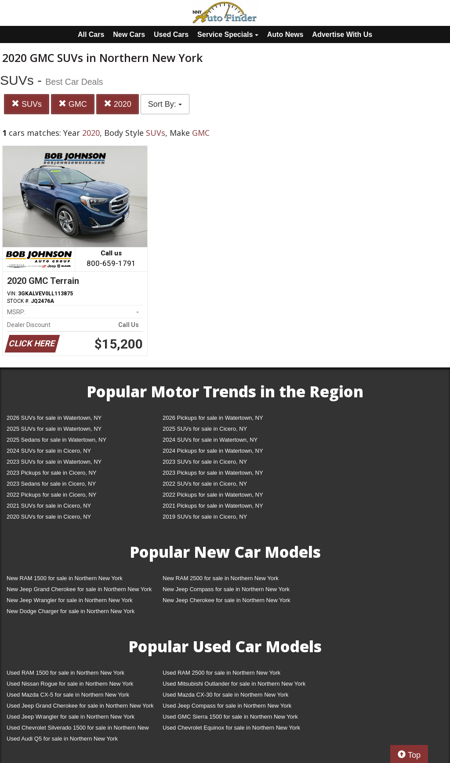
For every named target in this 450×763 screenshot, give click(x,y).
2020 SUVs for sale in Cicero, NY (49, 516)
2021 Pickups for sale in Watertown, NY (213, 505)
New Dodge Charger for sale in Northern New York (70, 611)
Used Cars (171, 34)
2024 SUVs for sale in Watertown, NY (210, 439)
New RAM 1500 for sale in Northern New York (65, 578)
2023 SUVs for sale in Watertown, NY (54, 461)
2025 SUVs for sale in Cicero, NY (205, 428)
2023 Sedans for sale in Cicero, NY (51, 483)
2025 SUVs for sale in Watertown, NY (54, 428)
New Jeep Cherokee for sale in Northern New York (226, 600)
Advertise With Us (342, 34)
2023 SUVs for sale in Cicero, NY (205, 461)
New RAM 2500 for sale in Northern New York (221, 578)
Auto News (285, 34)
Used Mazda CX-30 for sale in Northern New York (225, 694)
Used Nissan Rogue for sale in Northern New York (70, 683)
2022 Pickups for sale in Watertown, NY (213, 494)
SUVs (26, 104)
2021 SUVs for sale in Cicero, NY (49, 505)
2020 (117, 104)
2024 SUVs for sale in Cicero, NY (49, 450)
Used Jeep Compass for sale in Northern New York (227, 705)
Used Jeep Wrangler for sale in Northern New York (70, 716)
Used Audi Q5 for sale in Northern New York (62, 738)
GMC (72, 104)
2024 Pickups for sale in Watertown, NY (213, 450)
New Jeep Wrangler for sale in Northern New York (70, 600)
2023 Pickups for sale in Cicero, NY (51, 472)
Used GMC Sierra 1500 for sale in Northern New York (230, 716)
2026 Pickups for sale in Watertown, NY (213, 417)
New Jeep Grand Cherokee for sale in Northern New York (79, 589)
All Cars (91, 34)
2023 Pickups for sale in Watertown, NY (213, 472)
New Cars (129, 34)
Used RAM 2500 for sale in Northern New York (221, 672)
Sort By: (165, 104)
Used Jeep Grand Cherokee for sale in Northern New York (80, 705)
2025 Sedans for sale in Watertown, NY (56, 439)
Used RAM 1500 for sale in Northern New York (65, 672)
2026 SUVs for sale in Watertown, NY (54, 417)
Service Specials (227, 34)
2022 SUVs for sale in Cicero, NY (205, 483)
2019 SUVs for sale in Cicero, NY (205, 516)
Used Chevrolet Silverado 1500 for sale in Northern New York (78, 729)
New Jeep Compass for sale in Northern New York (226, 589)
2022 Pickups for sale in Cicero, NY (51, 494)
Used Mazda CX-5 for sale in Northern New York (68, 694)
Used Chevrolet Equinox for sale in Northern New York (231, 727)
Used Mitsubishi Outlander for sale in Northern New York (234, 683)
